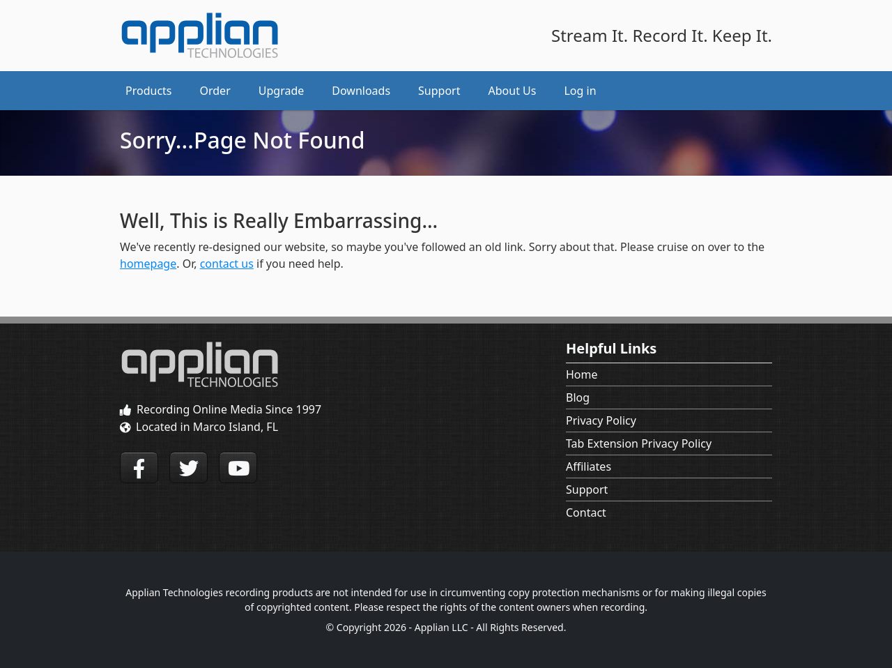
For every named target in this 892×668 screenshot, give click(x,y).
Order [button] (215, 90)
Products (148, 90)
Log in (580, 90)
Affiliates (588, 466)
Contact (586, 512)
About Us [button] (513, 90)
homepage (148, 263)
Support (587, 489)
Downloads (361, 90)
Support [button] (439, 90)
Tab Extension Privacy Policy (639, 443)
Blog (578, 397)
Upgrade (282, 90)
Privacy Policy (601, 420)
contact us (227, 263)
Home (582, 374)
